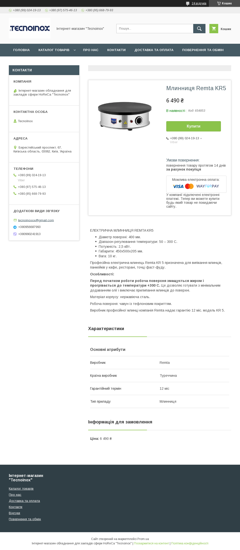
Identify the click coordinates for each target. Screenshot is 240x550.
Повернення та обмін (203, 50)
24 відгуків (199, 3)
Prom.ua (143, 539)
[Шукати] (199, 28)
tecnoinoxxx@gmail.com (36, 220)
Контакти (116, 50)
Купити (194, 126)
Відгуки (20, 63)
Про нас (90, 50)
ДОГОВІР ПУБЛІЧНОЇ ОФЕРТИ (61, 63)
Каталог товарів (53, 50)
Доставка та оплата (153, 50)
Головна (21, 50)
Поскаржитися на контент (151, 543)
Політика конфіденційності (189, 543)
